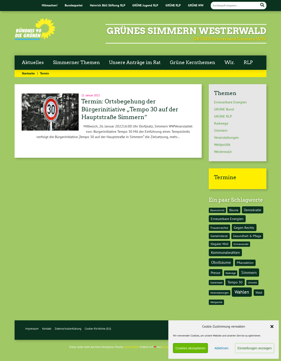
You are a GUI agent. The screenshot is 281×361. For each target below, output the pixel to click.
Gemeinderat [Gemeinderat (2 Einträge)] (219, 236)
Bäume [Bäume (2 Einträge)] (233, 210)
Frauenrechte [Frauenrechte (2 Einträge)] (219, 228)
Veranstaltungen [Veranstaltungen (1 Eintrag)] (219, 292)
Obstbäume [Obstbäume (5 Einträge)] (221, 262)
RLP (248, 62)
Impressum (32, 329)
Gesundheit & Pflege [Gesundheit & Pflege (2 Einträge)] (247, 236)
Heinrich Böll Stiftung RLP (107, 5)
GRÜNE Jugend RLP (145, 5)
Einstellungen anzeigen (254, 348)
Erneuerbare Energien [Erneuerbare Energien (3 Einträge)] (227, 219)
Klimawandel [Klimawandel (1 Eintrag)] (241, 244)
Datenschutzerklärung (68, 329)
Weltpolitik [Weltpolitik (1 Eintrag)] (216, 302)
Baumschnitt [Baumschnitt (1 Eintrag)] (217, 210)
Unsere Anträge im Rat (135, 62)
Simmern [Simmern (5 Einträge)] (249, 272)
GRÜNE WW (195, 5)
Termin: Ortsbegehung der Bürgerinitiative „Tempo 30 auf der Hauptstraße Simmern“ (129, 109)
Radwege (221, 123)
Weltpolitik (222, 144)
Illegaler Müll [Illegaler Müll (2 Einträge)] (219, 244)
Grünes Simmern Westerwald (186, 31)
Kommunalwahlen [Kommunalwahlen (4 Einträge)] (225, 252)
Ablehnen (221, 348)
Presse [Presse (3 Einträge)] (215, 272)
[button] (272, 326)
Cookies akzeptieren (190, 348)
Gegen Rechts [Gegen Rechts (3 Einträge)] (244, 227)
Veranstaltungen (226, 137)
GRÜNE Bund (224, 109)
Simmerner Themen (76, 62)
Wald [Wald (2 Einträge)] (259, 292)
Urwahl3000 (131, 347)
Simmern (221, 130)
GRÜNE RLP (173, 5)
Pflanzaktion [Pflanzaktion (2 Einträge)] (245, 262)
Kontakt (46, 329)
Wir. (229, 62)
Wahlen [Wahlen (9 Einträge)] (242, 292)
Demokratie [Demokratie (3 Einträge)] (252, 210)
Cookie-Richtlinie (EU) (98, 329)
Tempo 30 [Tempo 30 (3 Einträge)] (235, 282)
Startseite (28, 73)
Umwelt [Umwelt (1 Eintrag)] (252, 282)
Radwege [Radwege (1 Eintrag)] (231, 273)
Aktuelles (33, 62)
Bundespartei (74, 5)
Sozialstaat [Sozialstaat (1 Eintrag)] (216, 282)
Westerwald (223, 151)
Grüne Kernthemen (192, 62)
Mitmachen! (49, 5)
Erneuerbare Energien (230, 102)
